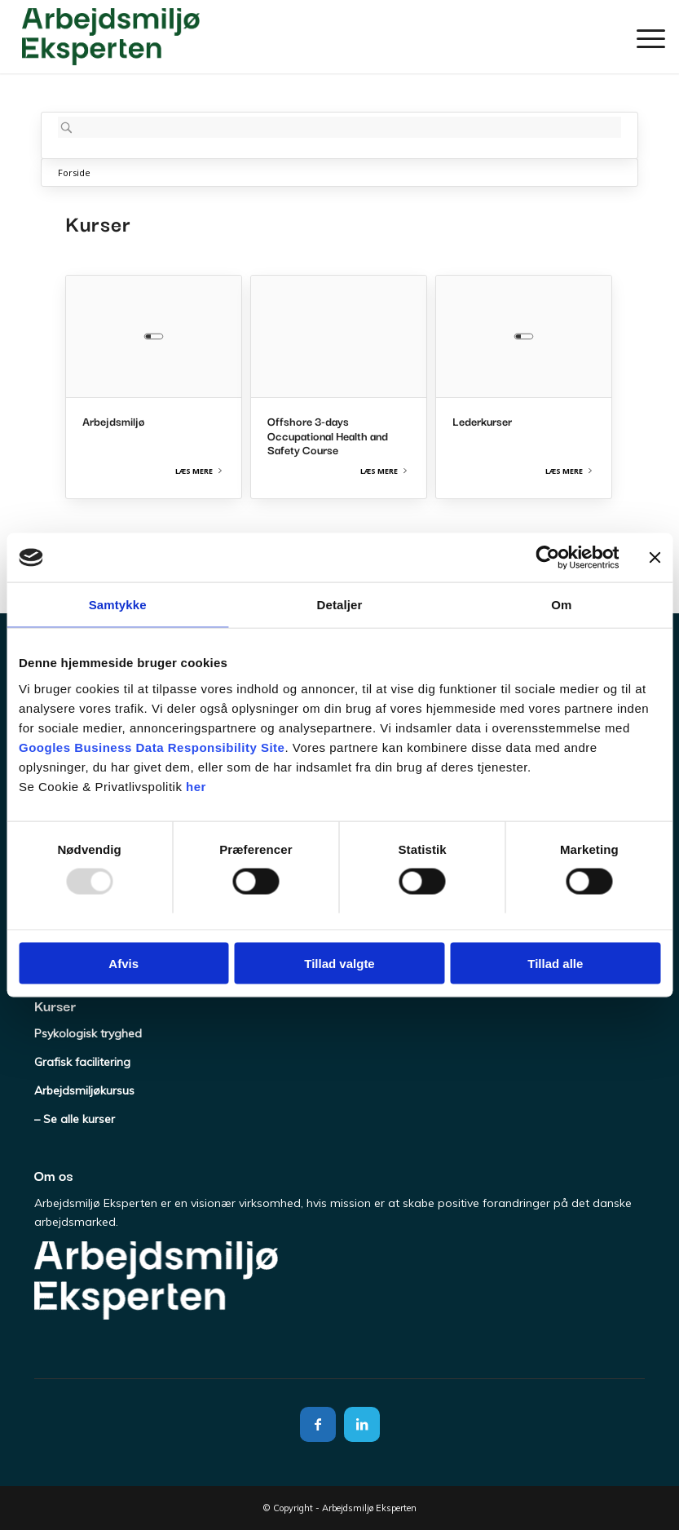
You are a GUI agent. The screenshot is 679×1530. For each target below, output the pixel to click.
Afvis (123, 963)
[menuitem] (642, 36)
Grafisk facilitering (82, 1062)
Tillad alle (555, 963)
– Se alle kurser (74, 1119)
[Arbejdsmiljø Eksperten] (111, 36)
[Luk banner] (654, 558)
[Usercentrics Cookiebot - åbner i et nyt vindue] (547, 558)
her (196, 786)
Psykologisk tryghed (88, 1033)
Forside (74, 172)
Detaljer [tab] (340, 605)
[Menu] (642, 36)
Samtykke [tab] (118, 605)
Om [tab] (561, 605)
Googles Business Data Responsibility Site (151, 747)
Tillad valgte (339, 963)
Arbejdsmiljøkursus (84, 1090)
